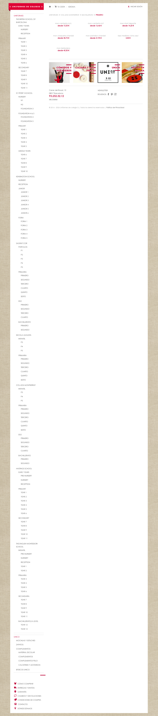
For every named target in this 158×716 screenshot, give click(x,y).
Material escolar (26, 652)
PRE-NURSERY (26, 476)
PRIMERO (24, 276)
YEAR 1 (24, 42)
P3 (22, 259)
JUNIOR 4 (24, 205)
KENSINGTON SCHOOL (25, 177)
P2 (22, 255)
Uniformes (18, 16)
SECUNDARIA (23, 596)
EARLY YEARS (23, 26)
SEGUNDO (25, 280)
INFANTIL (21, 339)
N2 (22, 105)
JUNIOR (21, 189)
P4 (22, 263)
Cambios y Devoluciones (27, 695)
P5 (22, 267)
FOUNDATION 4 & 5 (26, 113)
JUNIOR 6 (24, 213)
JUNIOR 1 (24, 192)
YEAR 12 (24, 625)
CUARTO (24, 288)
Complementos (23, 649)
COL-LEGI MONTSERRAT (26, 385)
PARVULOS (22, 247)
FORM (21, 218)
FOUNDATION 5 (27, 121)
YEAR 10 (24, 84)
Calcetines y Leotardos (29, 665)
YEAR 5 (24, 59)
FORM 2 (24, 225)
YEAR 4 (24, 54)
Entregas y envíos (24, 687)
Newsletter (103, 90)
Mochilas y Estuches (25, 640)
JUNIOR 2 (24, 196)
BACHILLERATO (24, 322)
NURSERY (24, 29)
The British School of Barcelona (26, 20)
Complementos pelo (28, 661)
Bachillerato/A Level (28, 621)
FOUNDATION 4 (27, 117)
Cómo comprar (23, 683)
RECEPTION (25, 34)
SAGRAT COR (21, 243)
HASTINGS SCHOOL (24, 469)
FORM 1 (24, 221)
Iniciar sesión (135, 7)
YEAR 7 (24, 71)
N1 (22, 100)
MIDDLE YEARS (24, 151)
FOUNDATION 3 (27, 109)
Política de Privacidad (115, 107)
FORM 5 (24, 238)
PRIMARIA (22, 272)
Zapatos (19, 645)
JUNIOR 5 (24, 209)
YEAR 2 (24, 46)
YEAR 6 (24, 63)
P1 (22, 250)
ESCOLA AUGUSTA (23, 335)
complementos (25, 657)
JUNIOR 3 (24, 200)
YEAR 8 (24, 75)
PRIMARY (22, 38)
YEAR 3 (24, 50)
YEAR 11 (24, 88)
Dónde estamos (23, 708)
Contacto (21, 704)
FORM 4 (24, 234)
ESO (20, 301)
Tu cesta (60, 7)
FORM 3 (24, 230)
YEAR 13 (24, 629)
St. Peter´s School (24, 93)
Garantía (20, 691)
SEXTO (23, 296)
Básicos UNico (23, 670)
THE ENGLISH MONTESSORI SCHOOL (27, 545)
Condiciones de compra (27, 699)
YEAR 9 (24, 79)
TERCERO (24, 284)
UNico (17, 637)
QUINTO (24, 292)
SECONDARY (23, 68)
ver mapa (53, 99)
